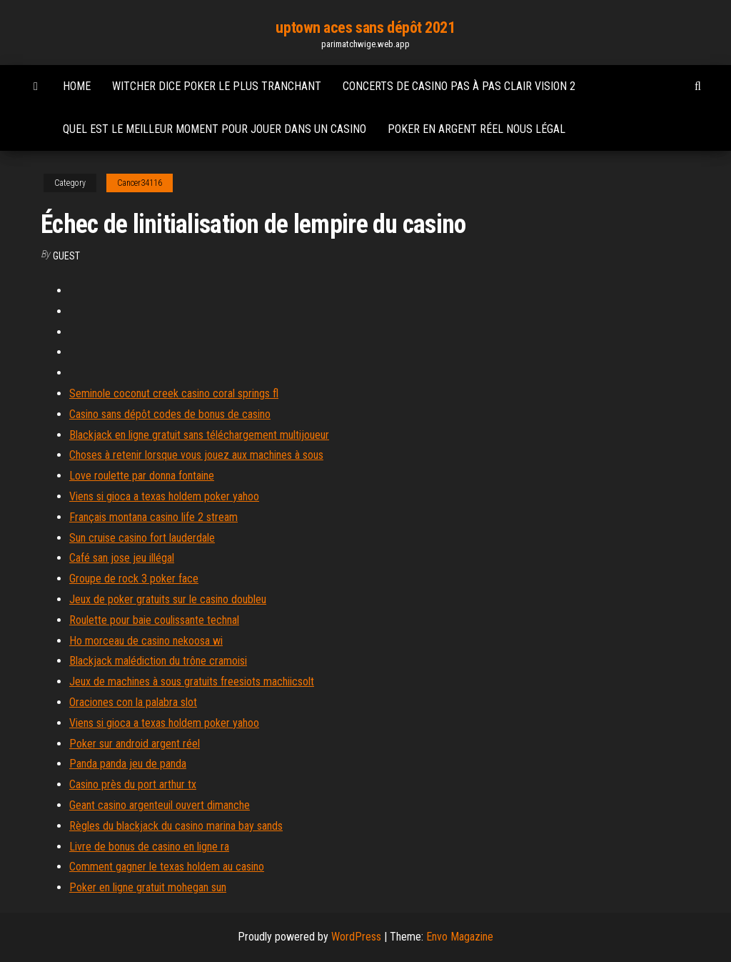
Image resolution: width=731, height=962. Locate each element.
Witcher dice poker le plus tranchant (216, 86)
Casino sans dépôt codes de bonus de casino (170, 414)
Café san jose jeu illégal (121, 558)
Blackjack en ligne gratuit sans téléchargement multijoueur (199, 435)
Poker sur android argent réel (134, 743)
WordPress (356, 936)
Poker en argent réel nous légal (476, 129)
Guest (66, 256)
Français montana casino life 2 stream (153, 517)
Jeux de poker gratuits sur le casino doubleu (167, 599)
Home (77, 86)
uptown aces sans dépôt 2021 (365, 27)
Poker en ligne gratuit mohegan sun (147, 887)
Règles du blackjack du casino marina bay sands (176, 826)
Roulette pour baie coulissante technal (154, 620)
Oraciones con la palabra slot (133, 702)
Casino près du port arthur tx (132, 784)
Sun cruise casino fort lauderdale (142, 538)
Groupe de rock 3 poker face (133, 578)
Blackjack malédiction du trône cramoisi (158, 661)
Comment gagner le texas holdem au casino (166, 866)
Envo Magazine (459, 936)
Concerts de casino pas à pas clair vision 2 (459, 86)
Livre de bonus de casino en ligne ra (149, 846)
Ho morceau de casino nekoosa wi (146, 641)
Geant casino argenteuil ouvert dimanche (159, 805)
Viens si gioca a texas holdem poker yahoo (164, 496)
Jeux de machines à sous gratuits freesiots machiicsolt (191, 681)
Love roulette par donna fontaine (141, 475)
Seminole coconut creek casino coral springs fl (173, 393)
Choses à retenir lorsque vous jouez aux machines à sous (196, 455)
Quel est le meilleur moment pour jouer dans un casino (214, 129)
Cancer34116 (139, 183)
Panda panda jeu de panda (127, 763)
